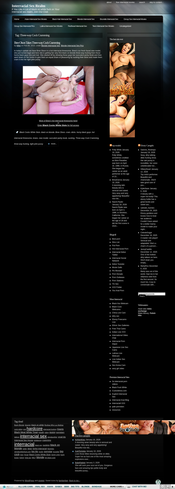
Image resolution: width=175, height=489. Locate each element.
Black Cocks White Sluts (30, 132)
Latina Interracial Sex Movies (51, 26)
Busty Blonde (19, 425)
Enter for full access (58, 125)
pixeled (41, 481)
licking (21, 458)
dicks (73, 132)
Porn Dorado (117, 274)
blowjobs (50, 449)
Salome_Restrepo (148, 150)
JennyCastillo (146, 249)
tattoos (16, 437)
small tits (62, 437)
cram (68, 132)
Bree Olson (60, 132)
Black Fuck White (119, 387)
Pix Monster (117, 271)
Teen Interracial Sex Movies (103, 26)
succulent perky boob (58, 138)
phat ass (28, 458)
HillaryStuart (146, 169)
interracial (24, 444)
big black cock (50, 458)
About (109, 2)
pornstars (60, 432)
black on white (37, 425)
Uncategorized (125, 26)
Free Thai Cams (119, 329)
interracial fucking (49, 429)
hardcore (35, 428)
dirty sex (115, 316)
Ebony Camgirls (147, 145)
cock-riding (18, 429)
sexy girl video (118, 368)
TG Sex (115, 284)
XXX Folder (117, 287)
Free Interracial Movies (125, 2)
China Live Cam (119, 313)
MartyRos (145, 266)
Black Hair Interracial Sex (62, 19)
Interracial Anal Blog (120, 400)
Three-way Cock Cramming (87, 138)
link (172, 440)
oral (24, 429)
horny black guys (84, 132)
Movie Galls (117, 267)
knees (35, 138)
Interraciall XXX (118, 403)
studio (41, 452)
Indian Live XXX (119, 332)
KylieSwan (145, 188)
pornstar (48, 451)
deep (29, 449)
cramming (46, 440)
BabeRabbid (80, 463)
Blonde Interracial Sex (85, 19)
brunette (56, 452)
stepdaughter (52, 437)
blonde (40, 457)
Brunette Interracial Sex (109, 19)
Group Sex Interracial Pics (24, 26)
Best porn (116, 239)
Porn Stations (118, 281)
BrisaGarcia (117, 180)
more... (54, 144)
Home (16, 19)
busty (63, 455)
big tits (35, 451)
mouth (41, 432)
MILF (34, 458)
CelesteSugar (146, 233)
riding (47, 432)
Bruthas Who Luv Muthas (53, 425)
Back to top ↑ (74, 481)
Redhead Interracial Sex (77, 26)
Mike (19, 46)
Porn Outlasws (118, 277)
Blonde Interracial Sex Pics (72, 46)
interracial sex (33, 436)
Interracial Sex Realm (28, 6)
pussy (53, 432)
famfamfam (63, 481)
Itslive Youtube (118, 264)
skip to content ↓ (156, 2)
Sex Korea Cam (119, 365)
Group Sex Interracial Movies (135, 19)
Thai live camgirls (82, 435)
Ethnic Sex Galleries (120, 325)
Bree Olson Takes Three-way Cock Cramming (37, 42)
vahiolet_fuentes (147, 208)
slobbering (38, 440)
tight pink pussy (36, 144)
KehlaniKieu (80, 440)
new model (43, 138)
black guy (38, 445)
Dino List (116, 242)
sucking (71, 138)
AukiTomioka (80, 451)
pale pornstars (118, 407)
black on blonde (47, 132)
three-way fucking (21, 144)
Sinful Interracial (40, 449)
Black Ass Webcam (120, 303)
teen (22, 455)
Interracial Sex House (23, 440)
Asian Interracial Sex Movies (36, 19)
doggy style (55, 455)
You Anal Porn (118, 290)
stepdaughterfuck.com (22, 452)
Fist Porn (116, 245)
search (142, 2)
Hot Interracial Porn (120, 249)
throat (26, 455)
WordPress (29, 481)
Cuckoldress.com (119, 391)
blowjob (28, 425)
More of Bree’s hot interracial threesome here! (58, 121)
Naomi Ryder (117, 202)
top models (116, 145)
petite (25, 449)
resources (116, 410)
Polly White (117, 150)
